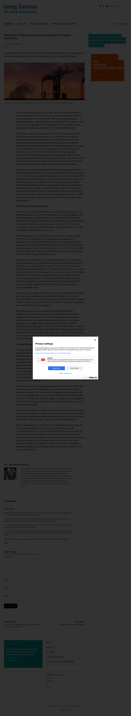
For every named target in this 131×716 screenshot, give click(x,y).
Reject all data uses (65, 373)
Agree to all (56, 368)
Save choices (74, 368)
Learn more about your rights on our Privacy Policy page (53, 353)
